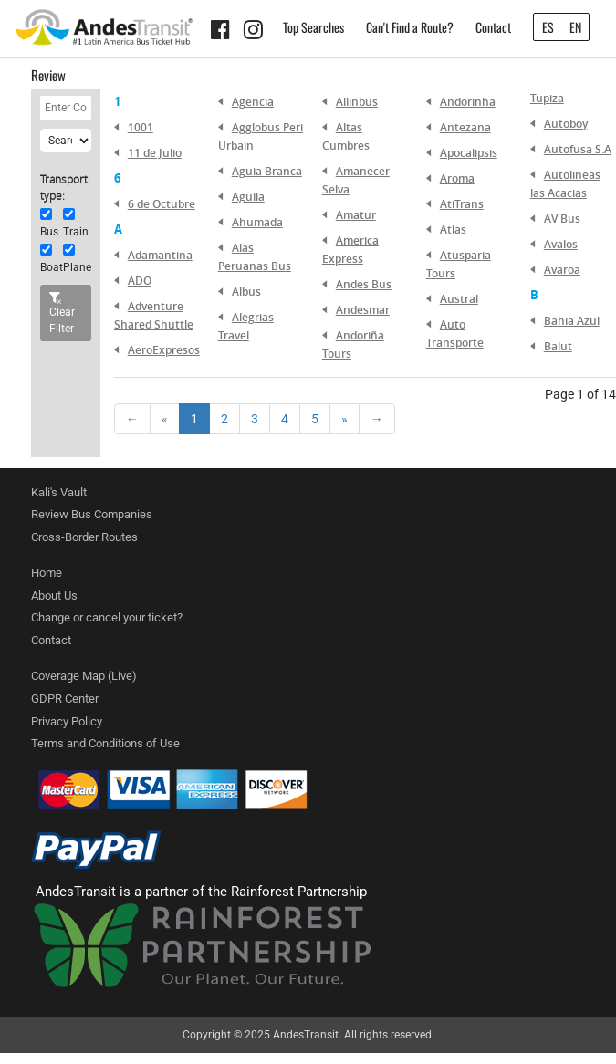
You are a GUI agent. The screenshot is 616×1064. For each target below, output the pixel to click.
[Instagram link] (255, 32)
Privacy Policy (66, 721)
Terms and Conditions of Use (105, 743)
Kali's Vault (59, 492)
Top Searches (313, 27)
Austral (459, 299)
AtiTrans (462, 204)
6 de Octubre (161, 204)
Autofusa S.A (577, 149)
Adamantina (160, 255)
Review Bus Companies (91, 514)
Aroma (457, 178)
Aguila (248, 196)
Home (46, 572)
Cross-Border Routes (84, 537)
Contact (493, 27)
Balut (558, 346)
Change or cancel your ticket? (107, 617)
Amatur (356, 215)
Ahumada (257, 222)
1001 (140, 127)
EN (575, 27)
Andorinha (468, 102)
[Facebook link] (223, 32)
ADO (139, 280)
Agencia (253, 102)
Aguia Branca (267, 171)
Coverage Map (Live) (84, 676)
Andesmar (363, 310)
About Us (54, 595)
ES (548, 27)
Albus (246, 291)
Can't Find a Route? (410, 27)
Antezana (465, 127)
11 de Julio (155, 153)
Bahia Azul (572, 321)
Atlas (453, 229)
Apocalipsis (468, 153)
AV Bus (562, 218)
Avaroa (562, 269)
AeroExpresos (164, 350)
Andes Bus (364, 284)
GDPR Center (65, 698)
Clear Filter (62, 313)
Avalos (561, 244)
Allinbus (357, 102)
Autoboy (566, 123)
